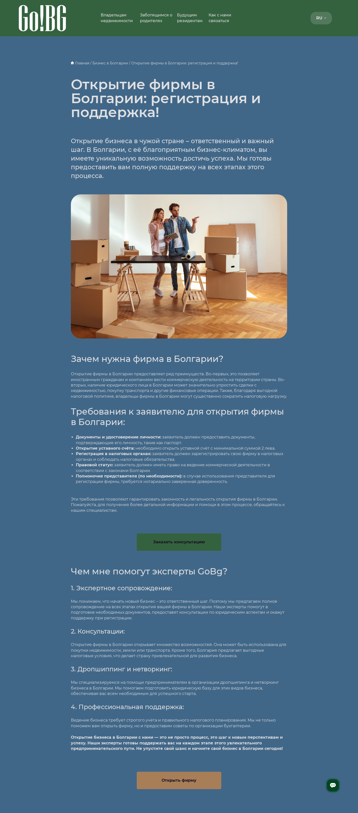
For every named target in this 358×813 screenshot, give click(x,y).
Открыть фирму (179, 780)
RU (321, 18)
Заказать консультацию (179, 542)
